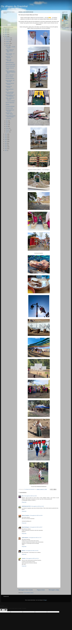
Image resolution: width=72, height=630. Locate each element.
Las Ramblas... (9, 118)
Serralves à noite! (9, 108)
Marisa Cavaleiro (25, 515)
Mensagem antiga (54, 590)
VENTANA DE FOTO (26, 506)
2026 (6, 29)
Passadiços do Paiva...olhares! (9, 113)
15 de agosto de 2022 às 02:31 (32, 558)
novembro (8, 39)
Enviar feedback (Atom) (28, 592)
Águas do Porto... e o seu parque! (10, 54)
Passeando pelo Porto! (10, 64)
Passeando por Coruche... (9, 87)
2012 (6, 150)
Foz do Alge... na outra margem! (10, 47)
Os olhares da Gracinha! (14, 6)
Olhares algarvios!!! (10, 74)
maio (7, 124)
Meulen (23, 550)
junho (7, 122)
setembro (8, 43)
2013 (6, 148)
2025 (6, 30)
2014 (6, 146)
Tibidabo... (8, 104)
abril (7, 126)
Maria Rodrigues (25, 527)
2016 (6, 143)
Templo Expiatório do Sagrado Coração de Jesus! (10, 72)
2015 (6, 145)
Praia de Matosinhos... (10, 102)
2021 (6, 134)
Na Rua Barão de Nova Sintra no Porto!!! (10, 116)
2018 (6, 139)
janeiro (7, 131)
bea (22, 495)
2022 (6, 36)
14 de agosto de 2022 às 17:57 (35, 537)
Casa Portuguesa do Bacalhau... (10, 110)
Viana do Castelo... (10, 76)
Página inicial (41, 590)
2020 (6, 136)
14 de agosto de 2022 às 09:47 (36, 527)
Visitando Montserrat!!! (10, 66)
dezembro (8, 37)
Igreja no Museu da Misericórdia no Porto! (10, 50)
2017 (6, 141)
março (7, 128)
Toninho (23, 558)
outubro (7, 41)
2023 (6, 34)
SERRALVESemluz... (10, 62)
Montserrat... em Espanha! (9, 57)
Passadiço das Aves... (10, 78)
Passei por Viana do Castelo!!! (10, 84)
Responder (24, 502)
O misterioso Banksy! (10, 106)
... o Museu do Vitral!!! (10, 100)
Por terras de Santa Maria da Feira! (10, 93)
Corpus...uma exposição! (8, 60)
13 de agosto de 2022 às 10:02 (30, 495)
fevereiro (8, 130)
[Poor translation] (5, 610)
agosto (7, 45)
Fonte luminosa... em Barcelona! (10, 81)
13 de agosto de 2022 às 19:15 (37, 506)
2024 (6, 32)
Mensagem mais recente (25, 590)
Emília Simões (25, 537)
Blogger (45, 600)
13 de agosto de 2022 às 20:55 (36, 515)
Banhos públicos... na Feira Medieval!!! (10, 95)
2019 (6, 137)
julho (7, 120)
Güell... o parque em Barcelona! (10, 98)
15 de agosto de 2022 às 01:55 (31, 550)
